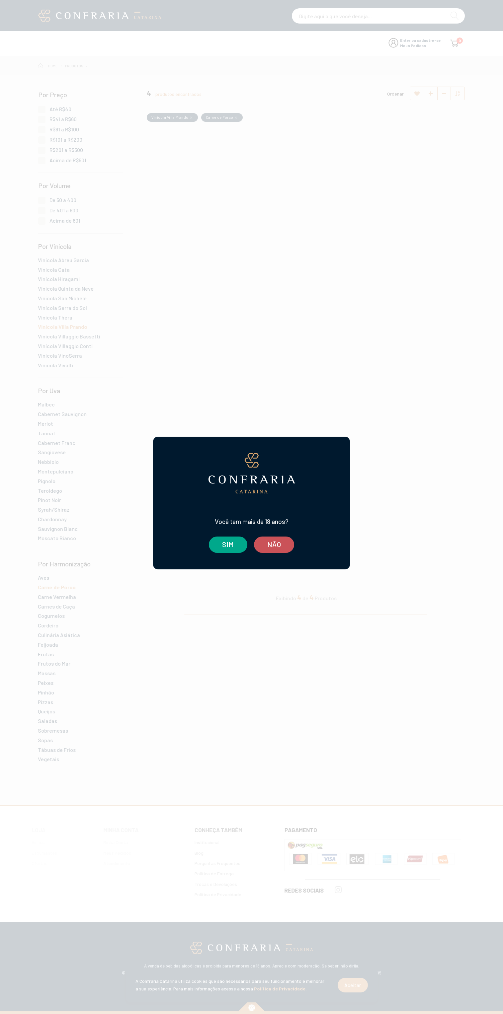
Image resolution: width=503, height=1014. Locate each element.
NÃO (274, 544)
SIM (228, 544)
